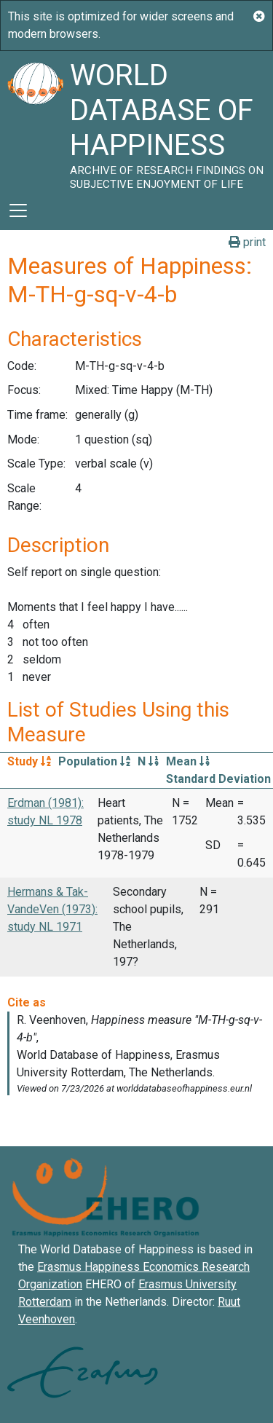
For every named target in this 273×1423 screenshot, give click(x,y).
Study (29, 761)
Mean (188, 761)
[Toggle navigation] (18, 210)
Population (94, 761)
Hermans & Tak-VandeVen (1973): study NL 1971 (52, 909)
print (247, 242)
